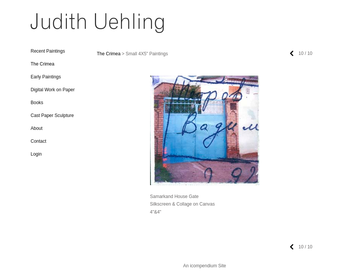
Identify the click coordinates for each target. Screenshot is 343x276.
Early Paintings (46, 77)
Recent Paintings (48, 51)
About (36, 128)
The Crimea (42, 64)
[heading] (49, 25)
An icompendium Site (204, 265)
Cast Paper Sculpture (52, 115)
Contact (38, 141)
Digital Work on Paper (53, 89)
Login (36, 154)
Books (37, 102)
